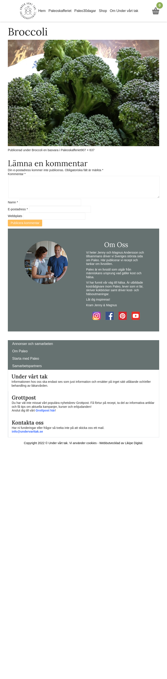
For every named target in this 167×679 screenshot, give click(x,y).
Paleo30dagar (85, 11)
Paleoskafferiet (60, 11)
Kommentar (17, 174)
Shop (103, 11)
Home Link (28, 11)
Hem (42, 11)
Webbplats (15, 216)
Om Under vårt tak (124, 11)
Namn (13, 202)
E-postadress (18, 209)
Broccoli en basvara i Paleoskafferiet (56, 150)
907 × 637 (88, 150)
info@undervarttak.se (27, 431)
